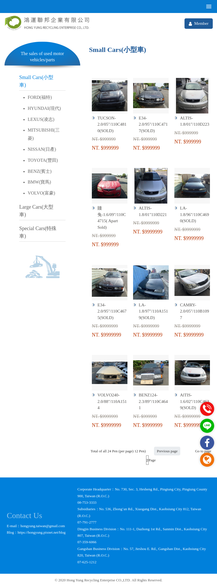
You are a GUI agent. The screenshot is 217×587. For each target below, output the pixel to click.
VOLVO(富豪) (41, 193)
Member (199, 23)
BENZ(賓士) (39, 171)
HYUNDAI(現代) (44, 108)
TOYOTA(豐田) (43, 160)
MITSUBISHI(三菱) (44, 134)
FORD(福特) (40, 97)
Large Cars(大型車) (36, 210)
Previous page (167, 451)
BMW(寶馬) (39, 182)
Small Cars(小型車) (36, 81)
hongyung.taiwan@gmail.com (42, 526)
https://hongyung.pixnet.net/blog (42, 532)
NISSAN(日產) (42, 149)
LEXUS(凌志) (41, 119)
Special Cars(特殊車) (38, 232)
